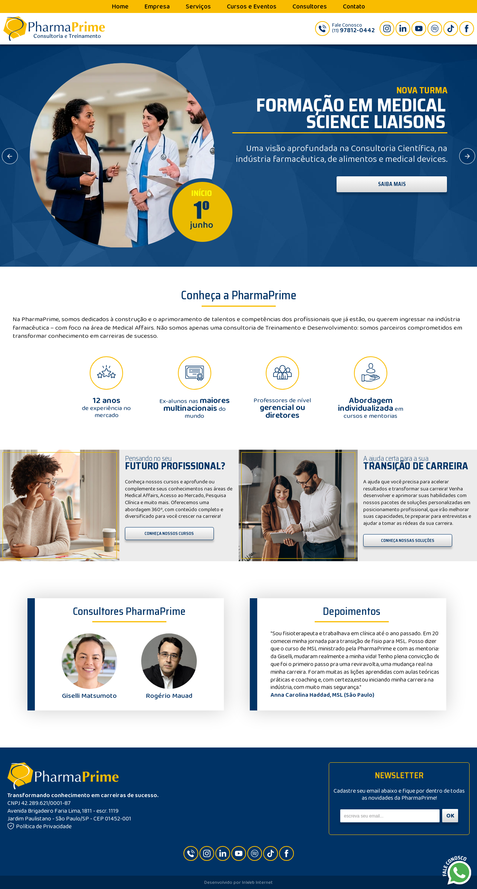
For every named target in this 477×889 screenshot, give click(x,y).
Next (429, 664)
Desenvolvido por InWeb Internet (238, 882)
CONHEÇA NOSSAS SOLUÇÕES (407, 540)
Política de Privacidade (39, 826)
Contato (354, 6)
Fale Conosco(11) (353, 28)
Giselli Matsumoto (89, 692)
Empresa (157, 6)
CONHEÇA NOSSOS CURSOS (169, 533)
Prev (274, 664)
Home (120, 6)
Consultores (309, 6)
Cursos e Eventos (251, 6)
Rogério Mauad (169, 692)
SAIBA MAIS (392, 184)
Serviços (198, 6)
